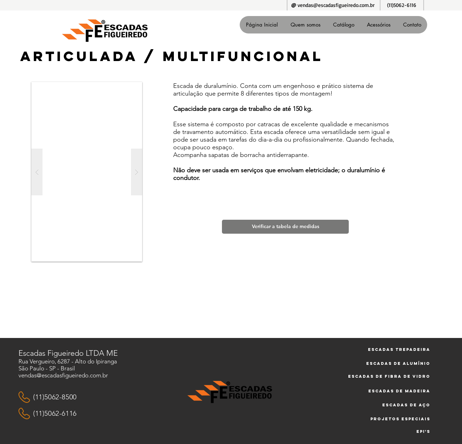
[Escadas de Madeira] (395, 391)
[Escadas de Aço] (403, 405)
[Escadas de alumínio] (386, 363)
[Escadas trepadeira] (386, 349)
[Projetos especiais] (396, 419)
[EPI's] (403, 431)
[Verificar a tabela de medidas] (285, 227)
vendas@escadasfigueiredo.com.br (336, 5)
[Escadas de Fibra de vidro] (384, 376)
